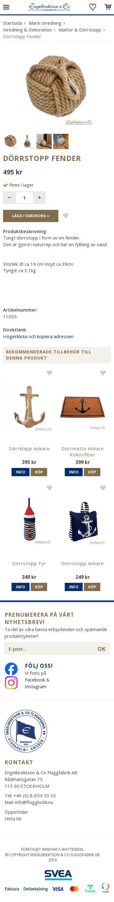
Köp (39, 472)
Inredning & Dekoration (27, 30)
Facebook (35, 680)
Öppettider (16, 812)
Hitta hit (13, 819)
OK (101, 648)
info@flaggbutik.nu (34, 802)
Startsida (12, 23)
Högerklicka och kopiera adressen (38, 336)
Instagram (36, 686)
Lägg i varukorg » (30, 215)
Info (20, 472)
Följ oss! (39, 665)
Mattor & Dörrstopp (80, 30)
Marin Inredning (45, 23)
